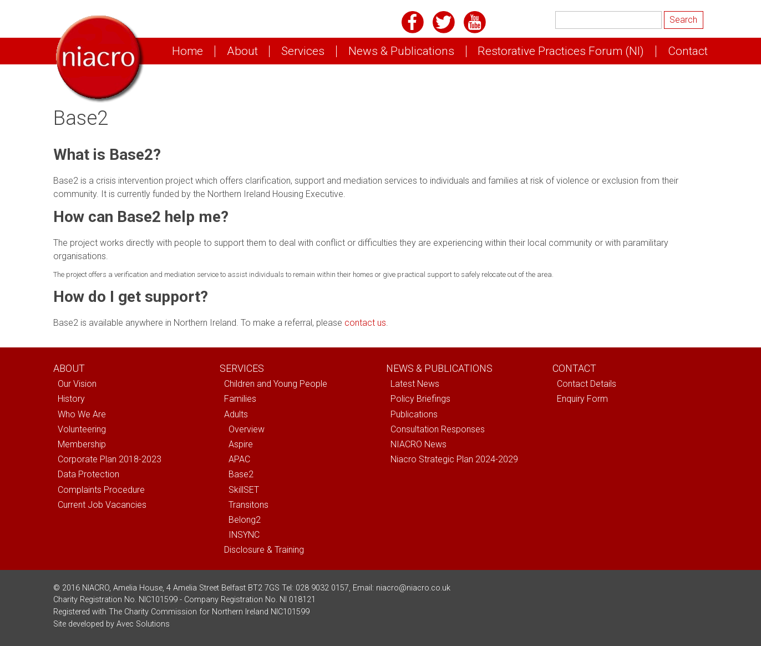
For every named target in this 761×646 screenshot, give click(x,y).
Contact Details (586, 383)
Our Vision (77, 383)
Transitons (248, 504)
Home (187, 51)
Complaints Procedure (101, 489)
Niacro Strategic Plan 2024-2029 (454, 459)
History (71, 398)
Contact (688, 51)
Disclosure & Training (264, 549)
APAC (239, 459)
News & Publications (401, 51)
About (242, 51)
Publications (414, 414)
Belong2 (245, 519)
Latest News (414, 383)
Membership (82, 444)
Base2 (241, 474)
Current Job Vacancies (102, 504)
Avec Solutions (143, 624)
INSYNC (244, 534)
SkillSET (244, 489)
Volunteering (82, 429)
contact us (365, 322)
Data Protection (88, 474)
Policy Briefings (420, 398)
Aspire (241, 444)
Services (302, 51)
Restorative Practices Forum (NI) (561, 51)
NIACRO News (418, 444)
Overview (247, 429)
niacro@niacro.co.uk (413, 588)
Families (240, 398)
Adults (236, 414)
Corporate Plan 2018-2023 (109, 459)
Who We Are (82, 414)
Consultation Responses (437, 429)
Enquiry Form (582, 398)
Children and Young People (275, 383)
